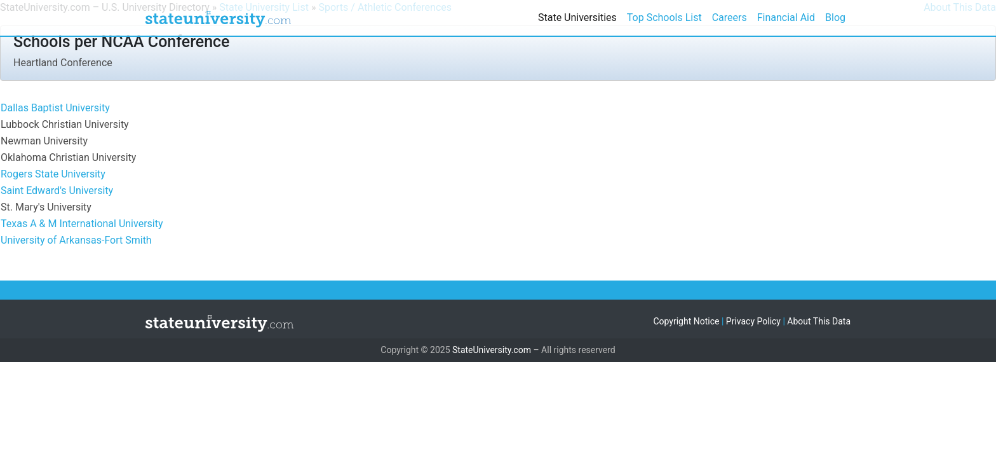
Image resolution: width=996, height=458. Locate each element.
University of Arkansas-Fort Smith (76, 240)
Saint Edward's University (57, 190)
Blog (835, 17)
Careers (729, 17)
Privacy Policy (753, 321)
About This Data (819, 321)
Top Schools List (664, 17)
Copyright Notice (686, 321)
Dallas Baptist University (55, 108)
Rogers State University (53, 174)
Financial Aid (786, 17)
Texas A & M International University (82, 224)
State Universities (577, 17)
